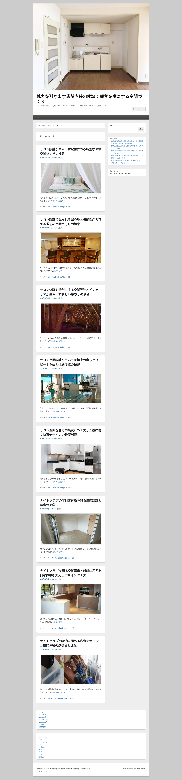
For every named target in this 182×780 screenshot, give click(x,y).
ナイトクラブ (52, 558)
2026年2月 (43, 715)
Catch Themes (141, 769)
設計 (69, 207)
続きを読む (59, 201)
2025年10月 (43, 724)
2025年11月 (43, 722)
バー (40, 745)
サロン (50, 207)
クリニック (43, 737)
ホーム (40, 117)
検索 (111, 125)
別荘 (40, 752)
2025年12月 (43, 720)
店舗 (40, 754)
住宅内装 (56, 207)
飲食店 (41, 757)
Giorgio (54, 157)
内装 (61, 207)
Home (41, 125)
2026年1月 (43, 717)
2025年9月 (43, 727)
